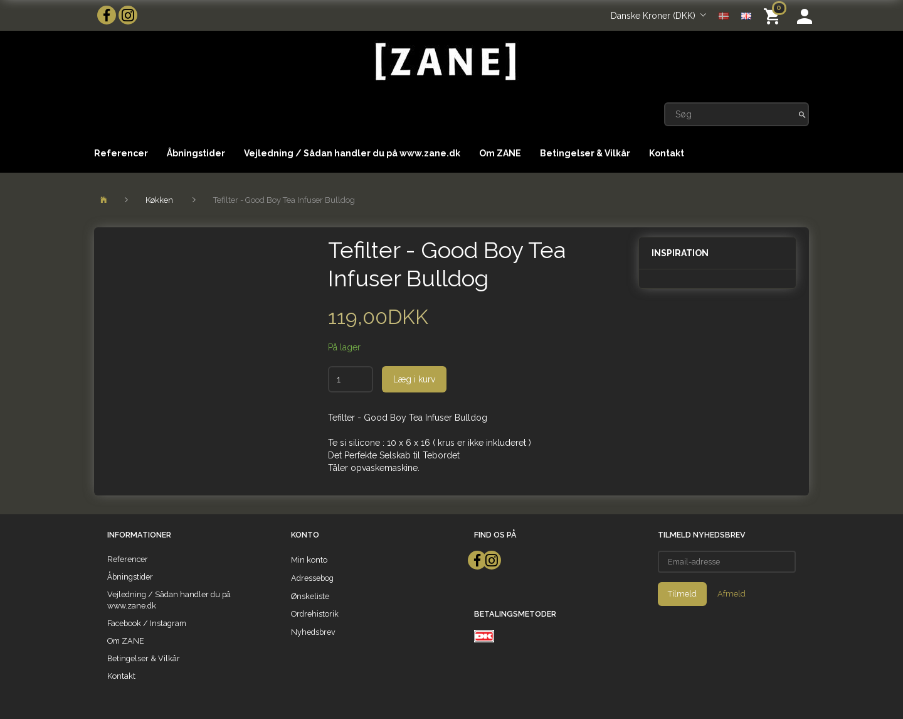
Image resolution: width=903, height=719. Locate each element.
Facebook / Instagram (146, 623)
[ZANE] (444, 62)
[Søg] (802, 114)
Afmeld (731, 593)
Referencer (121, 153)
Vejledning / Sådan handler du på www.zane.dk (352, 153)
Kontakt (666, 153)
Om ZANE (500, 153)
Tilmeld (682, 593)
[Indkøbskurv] (774, 15)
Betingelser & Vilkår (585, 153)
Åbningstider (196, 153)
